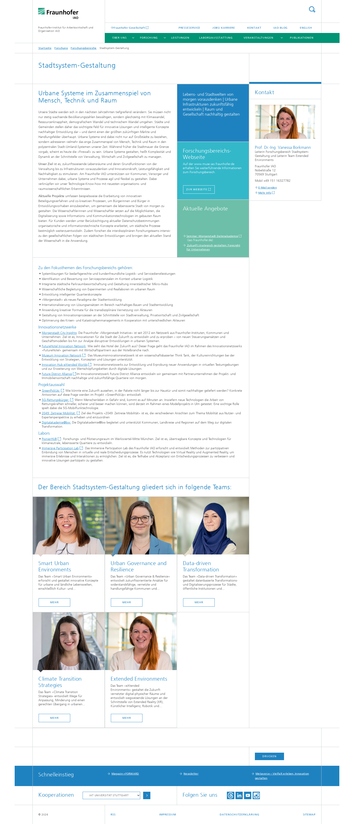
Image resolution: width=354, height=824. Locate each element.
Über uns (119, 37)
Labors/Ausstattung (216, 37)
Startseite (44, 48)
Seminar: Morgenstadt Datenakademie (212, 236)
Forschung (149, 37)
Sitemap (309, 814)
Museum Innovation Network (62, 355)
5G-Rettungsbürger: (55, 400)
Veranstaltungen (258, 37)
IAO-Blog (280, 27)
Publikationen (302, 37)
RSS (113, 814)
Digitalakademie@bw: (56, 422)
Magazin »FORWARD (125, 773)
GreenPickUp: (51, 391)
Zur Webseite (196, 189)
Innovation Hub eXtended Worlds (64, 365)
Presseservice (189, 27)
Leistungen (180, 37)
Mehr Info (264, 192)
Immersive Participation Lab (60, 448)
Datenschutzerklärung (239, 814)
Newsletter (191, 773)
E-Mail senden (267, 187)
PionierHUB (49, 439)
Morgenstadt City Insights (59, 333)
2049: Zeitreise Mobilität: (59, 413)
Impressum (167, 814)
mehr (54, 602)
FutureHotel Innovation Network (64, 346)
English (306, 27)
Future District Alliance (57, 374)
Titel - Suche (312, 9)
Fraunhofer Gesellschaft (129, 27)
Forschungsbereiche (83, 48)
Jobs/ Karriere (223, 27)
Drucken (269, 756)
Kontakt (254, 27)
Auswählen (146, 795)
